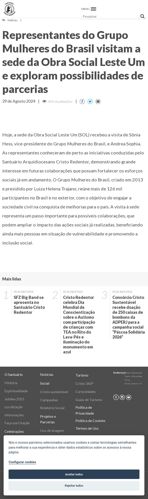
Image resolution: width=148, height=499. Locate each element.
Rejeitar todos (74, 485)
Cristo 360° (84, 383)
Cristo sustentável (54, 392)
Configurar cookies (22, 462)
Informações (14, 415)
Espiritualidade (16, 391)
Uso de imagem (52, 430)
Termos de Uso (87, 428)
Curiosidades (85, 391)
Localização (14, 407)
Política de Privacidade (84, 410)
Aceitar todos (74, 474)
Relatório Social (52, 408)
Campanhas (49, 400)
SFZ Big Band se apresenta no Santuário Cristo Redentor (29, 305)
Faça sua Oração (17, 423)
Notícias (13, 20)
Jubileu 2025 (14, 399)
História (11, 383)
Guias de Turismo (88, 399)
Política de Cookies (90, 420)
